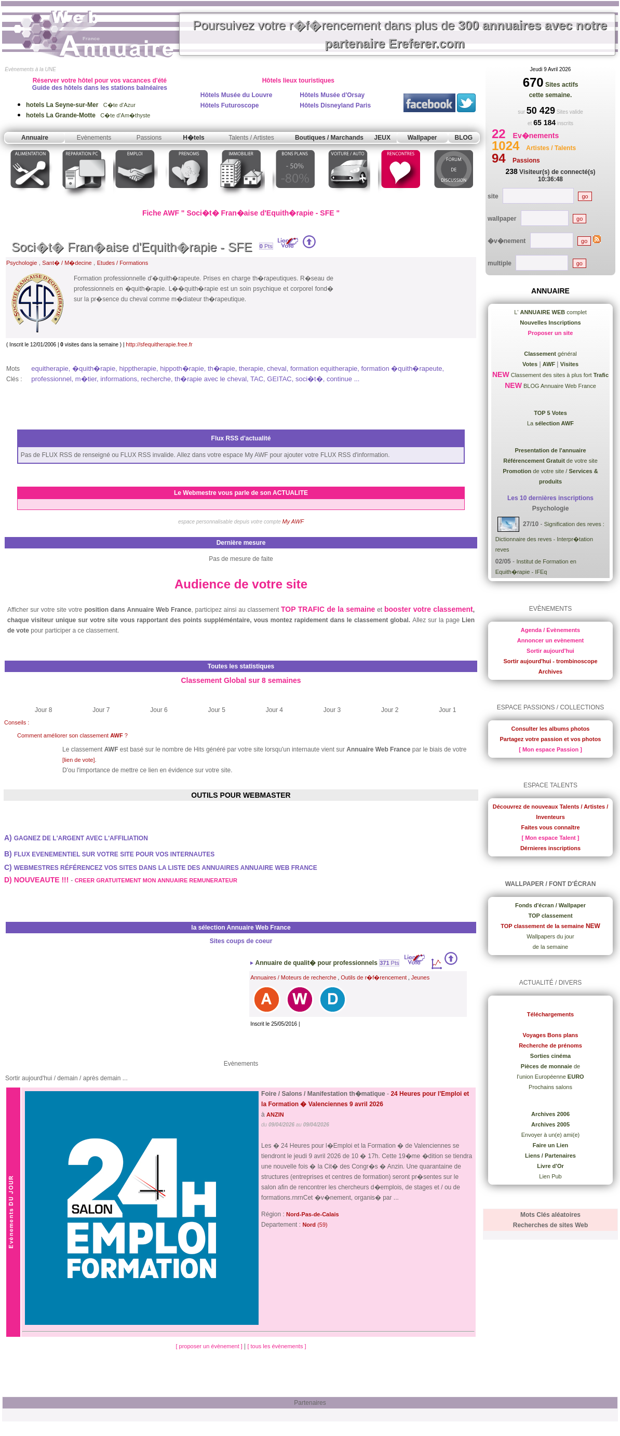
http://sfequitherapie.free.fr (159, 344)
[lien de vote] (78, 760)
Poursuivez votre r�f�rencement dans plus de (400, 34)
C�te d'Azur (81, 105)
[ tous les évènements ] (276, 1346)
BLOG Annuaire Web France (559, 386)
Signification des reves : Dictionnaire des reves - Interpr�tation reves (549, 537)
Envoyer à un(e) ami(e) (550, 1135)
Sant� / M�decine (66, 263)
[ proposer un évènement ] (210, 1346)
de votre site (550, 461)
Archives (550, 671)
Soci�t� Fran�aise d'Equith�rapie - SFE (131, 247)
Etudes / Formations (122, 263)
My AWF (293, 521)
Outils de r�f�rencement (374, 977)
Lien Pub (550, 1176)
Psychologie (21, 263)
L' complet (550, 312)
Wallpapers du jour (550, 936)
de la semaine (551, 947)
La (550, 423)
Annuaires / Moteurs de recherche (293, 977)
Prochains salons (550, 1087)
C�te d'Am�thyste (88, 115)
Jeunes (420, 977)
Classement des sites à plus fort (559, 375)
